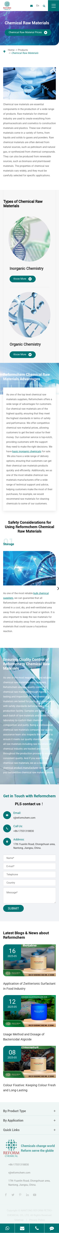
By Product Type (29, 1112)
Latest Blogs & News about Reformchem (26, 935)
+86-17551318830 (23, 831)
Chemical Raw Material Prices (28, 32)
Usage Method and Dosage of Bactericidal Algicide (23, 1036)
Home (11, 50)
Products (23, 50)
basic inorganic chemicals (26, 451)
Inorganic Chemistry (26, 268)
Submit (13, 908)
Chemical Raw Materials (24, 53)
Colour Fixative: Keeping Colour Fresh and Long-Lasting (29, 1087)
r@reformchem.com (24, 817)
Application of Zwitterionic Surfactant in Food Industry (29, 986)
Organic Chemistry (25, 344)
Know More (23, 279)
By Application (29, 1121)
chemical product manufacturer (20, 767)
